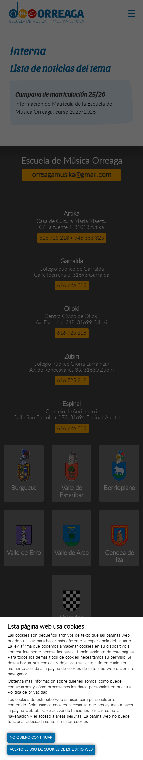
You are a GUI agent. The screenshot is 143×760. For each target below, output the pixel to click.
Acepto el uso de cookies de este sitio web (51, 749)
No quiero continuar (31, 737)
